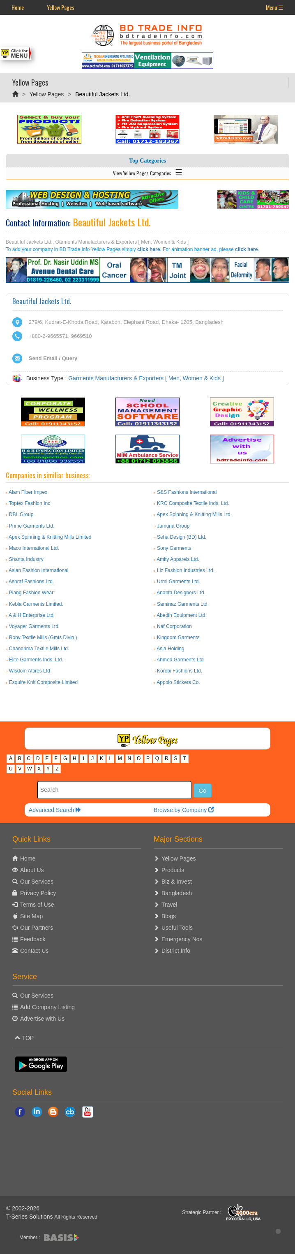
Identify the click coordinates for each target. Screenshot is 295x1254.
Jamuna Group (173, 526)
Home (18, 7)
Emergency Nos (182, 939)
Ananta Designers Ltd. (181, 593)
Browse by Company (184, 810)
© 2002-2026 (22, 1208)
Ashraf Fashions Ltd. (31, 581)
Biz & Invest (176, 881)
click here (148, 249)
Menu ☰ (274, 7)
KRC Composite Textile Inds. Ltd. (193, 503)
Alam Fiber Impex (28, 492)
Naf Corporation (174, 626)
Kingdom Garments (178, 637)
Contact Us (34, 950)
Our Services (36, 881)
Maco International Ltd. (34, 548)
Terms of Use (37, 904)
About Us (32, 870)
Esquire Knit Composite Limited (43, 682)
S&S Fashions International (187, 492)
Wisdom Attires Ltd (29, 671)
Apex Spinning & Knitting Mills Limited (50, 537)
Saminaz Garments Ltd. (183, 604)
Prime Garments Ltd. (32, 526)
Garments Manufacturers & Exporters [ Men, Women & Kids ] (146, 378)
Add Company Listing (47, 1007)
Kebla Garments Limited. (36, 604)
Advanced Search (55, 810)
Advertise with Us (42, 1018)
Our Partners (36, 927)
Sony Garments (174, 548)
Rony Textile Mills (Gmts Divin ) (43, 637)
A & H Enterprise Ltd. (32, 615)
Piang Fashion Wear (31, 593)
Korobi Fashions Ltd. (179, 671)
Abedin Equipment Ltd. (181, 615)
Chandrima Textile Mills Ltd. (39, 648)
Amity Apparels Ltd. (178, 559)
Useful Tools (177, 927)
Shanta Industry (26, 559)
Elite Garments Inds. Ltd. (36, 660)
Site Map (31, 916)
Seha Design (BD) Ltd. (181, 537)
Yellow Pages (60, 7)
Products (172, 870)
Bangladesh (176, 893)
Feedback (32, 939)
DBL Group (21, 514)
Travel (169, 904)
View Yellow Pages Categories (147, 171)
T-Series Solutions (30, 1216)
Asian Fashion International (38, 570)
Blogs (168, 916)
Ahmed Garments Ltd (180, 660)
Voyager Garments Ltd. (34, 626)
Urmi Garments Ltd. (178, 581)
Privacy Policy (38, 893)
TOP (24, 1038)
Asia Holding (170, 648)
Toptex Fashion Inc (30, 503)
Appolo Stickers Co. (178, 682)
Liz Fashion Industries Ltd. (185, 570)
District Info (175, 950)
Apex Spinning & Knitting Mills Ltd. (194, 514)
